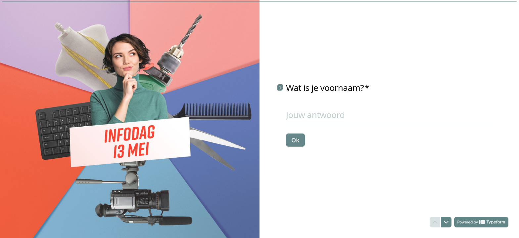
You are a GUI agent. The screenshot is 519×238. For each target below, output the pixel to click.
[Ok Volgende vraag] (295, 139)
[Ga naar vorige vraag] (435, 222)
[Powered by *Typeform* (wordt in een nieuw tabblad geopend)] (481, 222)
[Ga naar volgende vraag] (446, 222)
